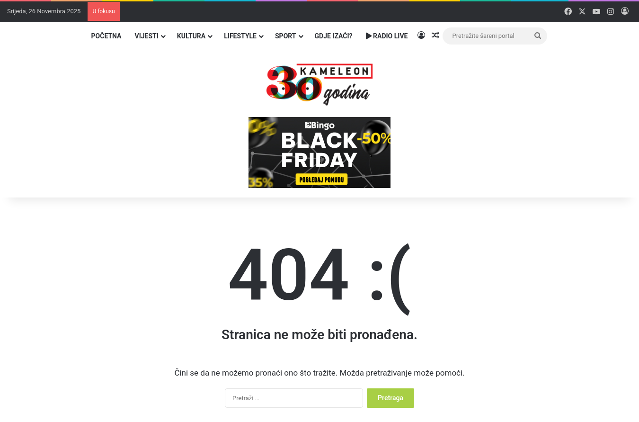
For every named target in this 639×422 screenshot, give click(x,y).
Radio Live (387, 36)
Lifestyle (240, 36)
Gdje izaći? (334, 36)
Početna (106, 36)
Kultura (191, 36)
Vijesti (146, 36)
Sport (285, 36)
